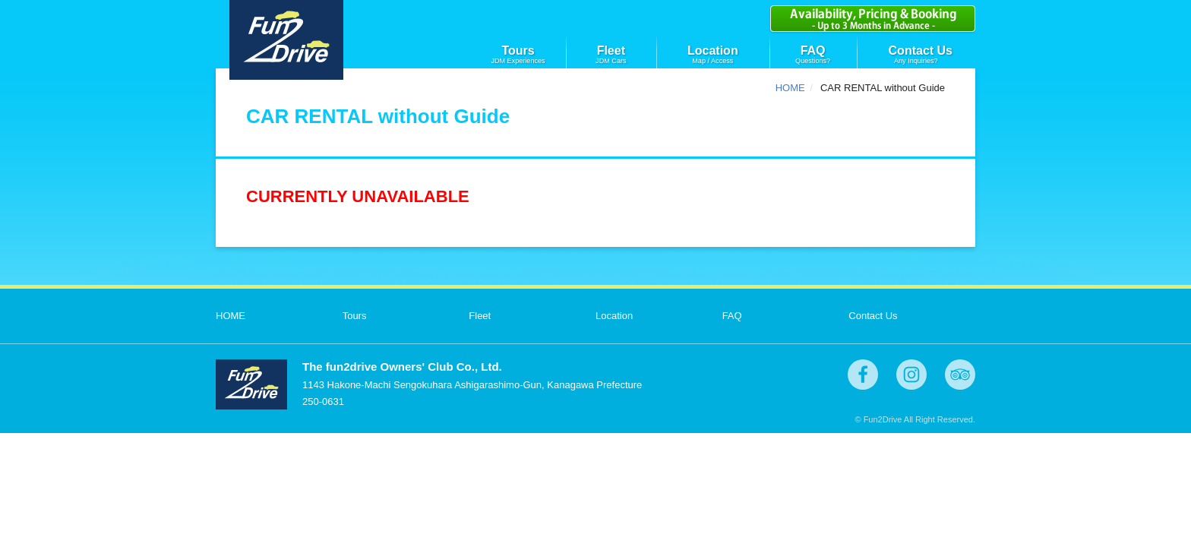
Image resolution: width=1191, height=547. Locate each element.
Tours (517, 50)
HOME (790, 87)
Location (712, 50)
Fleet (611, 50)
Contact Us (920, 50)
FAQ (813, 50)
